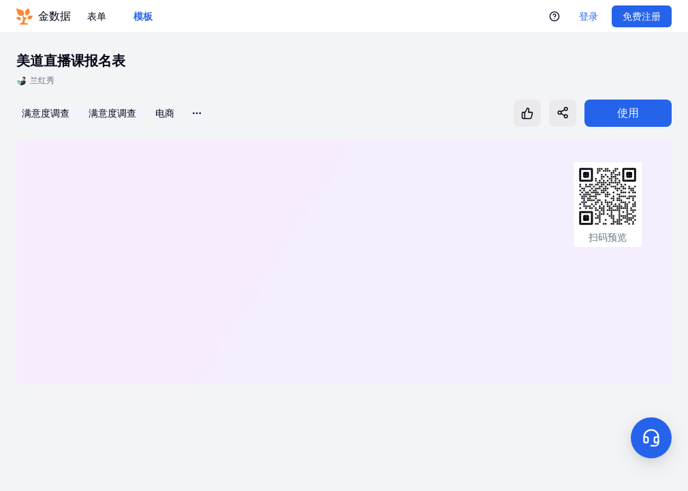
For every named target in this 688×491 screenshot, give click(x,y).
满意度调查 (45, 113)
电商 (164, 113)
